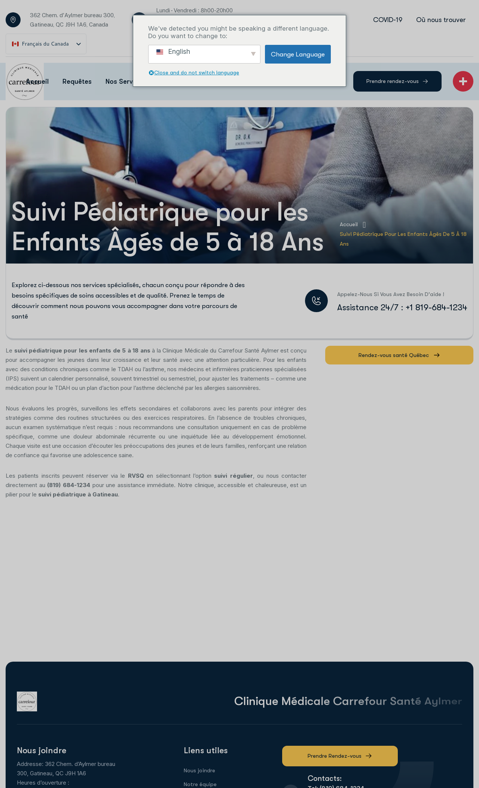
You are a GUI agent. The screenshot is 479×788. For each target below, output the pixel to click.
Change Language (298, 54)
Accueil (353, 224)
